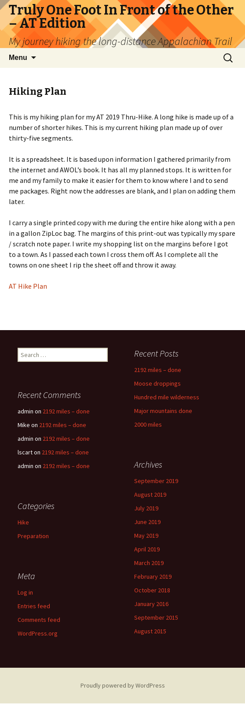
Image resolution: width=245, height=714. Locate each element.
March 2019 (149, 563)
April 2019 (147, 549)
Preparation (33, 536)
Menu (18, 57)
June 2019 (147, 522)
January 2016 (151, 604)
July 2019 (146, 508)
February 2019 (153, 576)
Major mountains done (163, 411)
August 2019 (150, 494)
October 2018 (152, 590)
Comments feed (39, 620)
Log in (25, 592)
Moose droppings (157, 383)
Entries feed (34, 606)
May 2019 (146, 535)
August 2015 (150, 631)
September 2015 (156, 617)
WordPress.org (38, 633)
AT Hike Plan (28, 286)
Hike (23, 522)
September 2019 (156, 481)
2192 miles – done (157, 370)
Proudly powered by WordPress (122, 685)
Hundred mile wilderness (166, 397)
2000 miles (148, 424)
